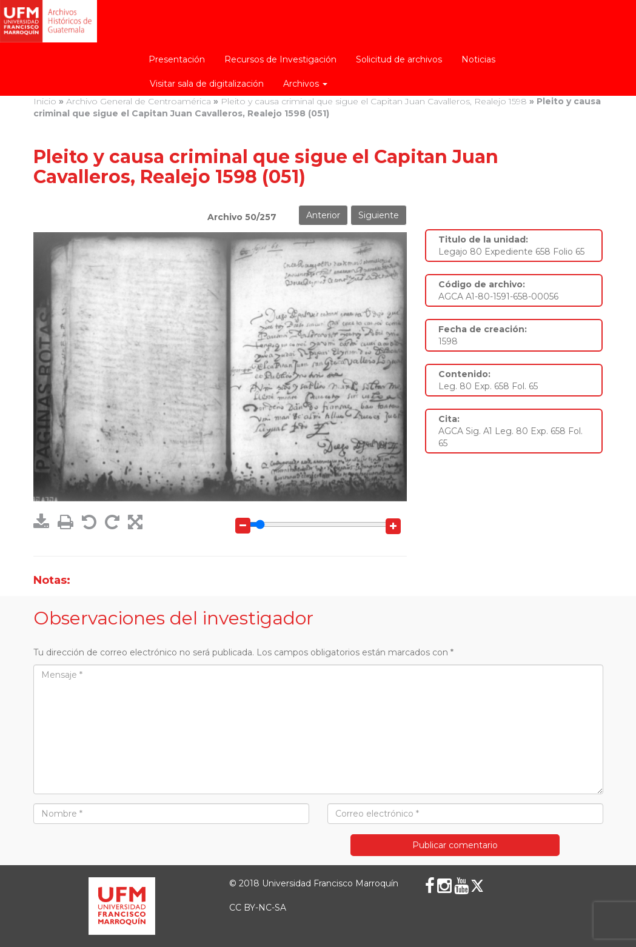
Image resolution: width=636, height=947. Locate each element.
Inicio (44, 101)
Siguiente (378, 215)
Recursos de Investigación (280, 59)
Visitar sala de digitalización (207, 83)
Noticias (478, 59)
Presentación (177, 59)
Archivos (305, 83)
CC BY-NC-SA (257, 907)
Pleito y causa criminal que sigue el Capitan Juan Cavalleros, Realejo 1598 (374, 101)
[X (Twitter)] (477, 886)
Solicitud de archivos (399, 59)
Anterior (323, 215)
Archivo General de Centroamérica (138, 101)
